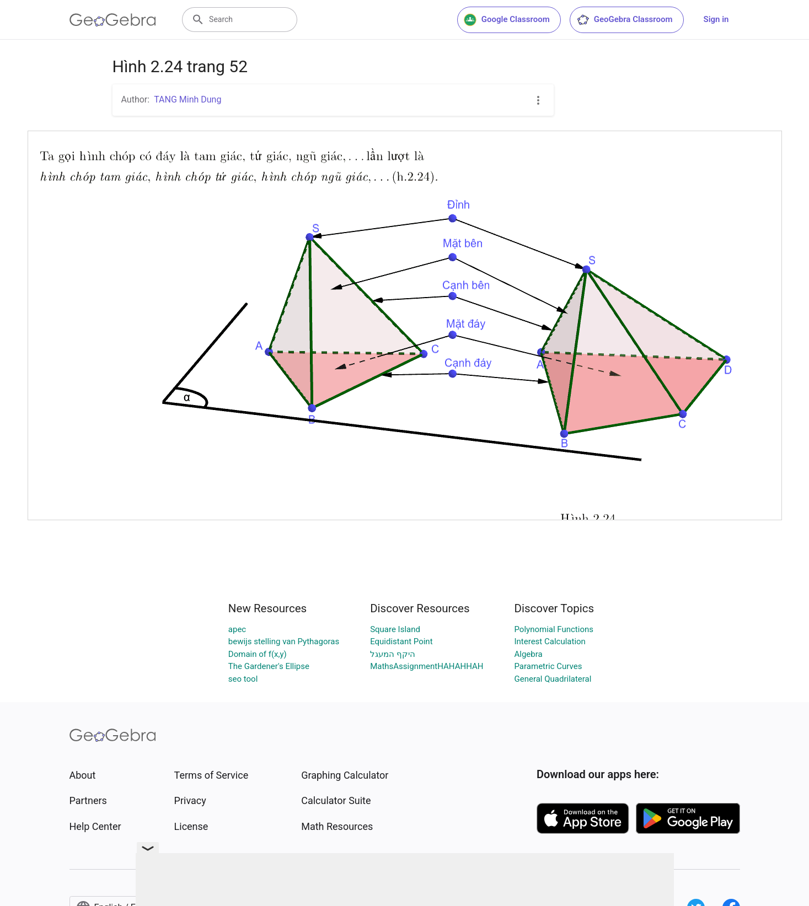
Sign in (716, 19)
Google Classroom (507, 19)
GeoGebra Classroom (624, 19)
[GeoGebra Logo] (112, 19)
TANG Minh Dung (187, 99)
